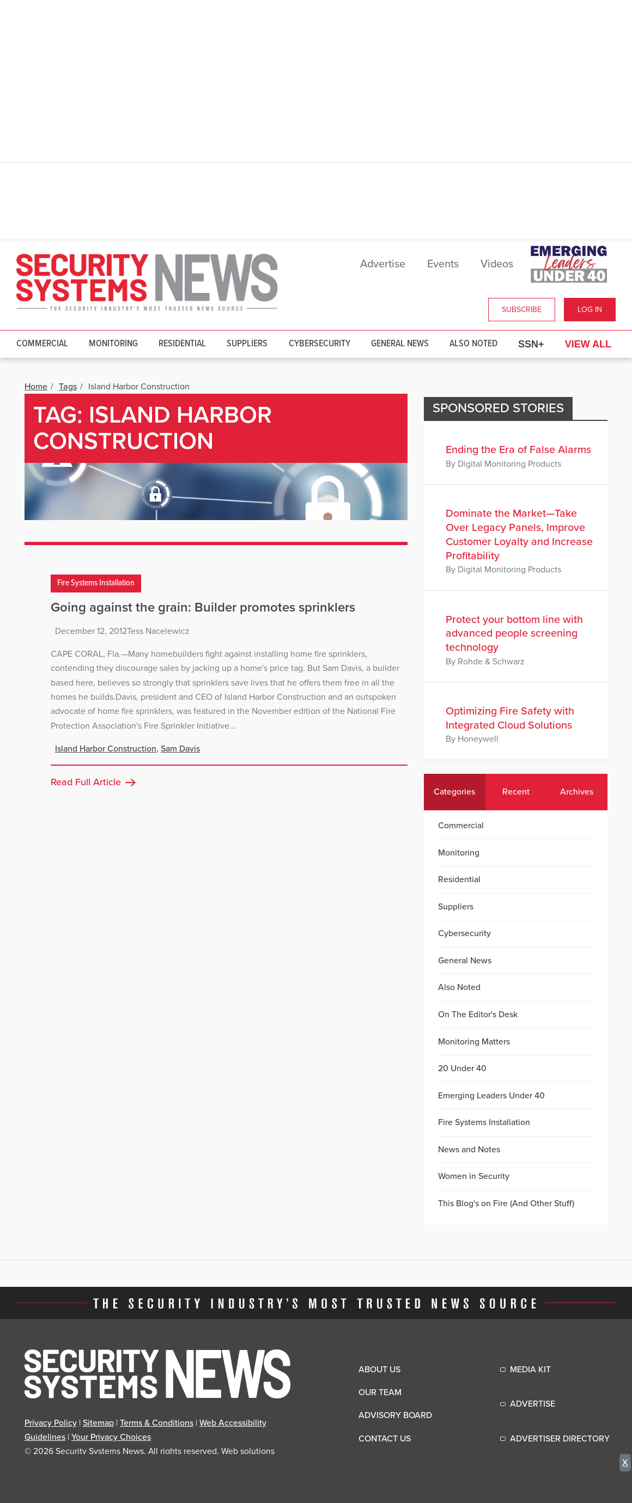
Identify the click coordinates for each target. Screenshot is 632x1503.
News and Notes (469, 1149)
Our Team (380, 1392)
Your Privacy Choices (111, 1437)
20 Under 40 (462, 1068)
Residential (182, 344)
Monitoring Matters (474, 1041)
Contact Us (384, 1438)
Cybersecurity (319, 344)
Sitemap (98, 1423)
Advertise (382, 264)
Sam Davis (180, 748)
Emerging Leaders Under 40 (491, 1095)
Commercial (42, 344)
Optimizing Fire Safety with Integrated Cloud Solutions (510, 718)
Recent (516, 791)
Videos (497, 264)
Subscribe (522, 309)
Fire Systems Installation (96, 583)
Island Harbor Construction (105, 748)
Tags (68, 386)
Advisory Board (395, 1415)
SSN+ (531, 344)
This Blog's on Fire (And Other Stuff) (506, 1203)
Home (36, 386)
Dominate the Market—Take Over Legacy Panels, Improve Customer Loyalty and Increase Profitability (519, 534)
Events (443, 264)
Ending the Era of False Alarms (518, 449)
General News (400, 344)
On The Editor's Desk (478, 1014)
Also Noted (473, 344)
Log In (590, 309)
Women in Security (473, 1176)
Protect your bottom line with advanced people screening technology (514, 633)
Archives (576, 791)
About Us (379, 1369)
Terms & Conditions (156, 1423)
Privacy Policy (51, 1423)
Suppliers (247, 344)
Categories (454, 791)
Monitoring (113, 344)
